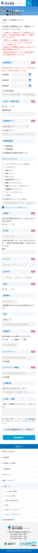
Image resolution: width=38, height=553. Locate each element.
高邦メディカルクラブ (12, 510)
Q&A (6, 505)
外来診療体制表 (8, 520)
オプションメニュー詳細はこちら (16, 207)
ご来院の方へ (19, 446)
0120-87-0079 (17, 536)
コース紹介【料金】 (11, 491)
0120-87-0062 (17, 534)
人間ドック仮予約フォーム (13, 514)
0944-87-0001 (17, 538)
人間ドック (7, 486)
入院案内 (6, 457)
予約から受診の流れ (11, 500)
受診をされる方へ (9, 451)
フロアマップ (7, 475)
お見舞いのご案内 (9, 463)
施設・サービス (8, 480)
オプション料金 (10, 496)
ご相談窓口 (7, 469)
